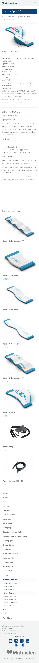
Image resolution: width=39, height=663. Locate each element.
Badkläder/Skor (9, 566)
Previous (5, 37)
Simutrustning (8, 549)
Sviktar (5, 614)
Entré (5, 609)
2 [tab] (20, 46)
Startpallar (7, 502)
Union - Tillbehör (9, 606)
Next (34, 37)
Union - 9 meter (9, 593)
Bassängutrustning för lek (12, 532)
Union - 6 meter (9, 589)
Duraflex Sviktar (9, 515)
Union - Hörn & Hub (10, 597)
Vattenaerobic (8, 558)
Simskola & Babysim (10, 554)
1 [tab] (18, 46)
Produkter (11, 17)
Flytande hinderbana (24, 17)
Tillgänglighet (8, 541)
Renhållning (7, 618)
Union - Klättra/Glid (10, 600)
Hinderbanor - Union (10, 583)
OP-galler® (7, 510)
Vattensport (7, 523)
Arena (5, 493)
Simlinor (6, 498)
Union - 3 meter (9, 586)
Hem (3, 17)
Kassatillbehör (8, 571)
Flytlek (5, 575)
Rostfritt (6, 506)
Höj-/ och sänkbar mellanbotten (15, 536)
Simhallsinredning (9, 545)
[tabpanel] (19, 36)
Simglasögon (8, 562)
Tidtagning (7, 528)
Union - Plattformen (10, 603)
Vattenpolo (7, 519)
